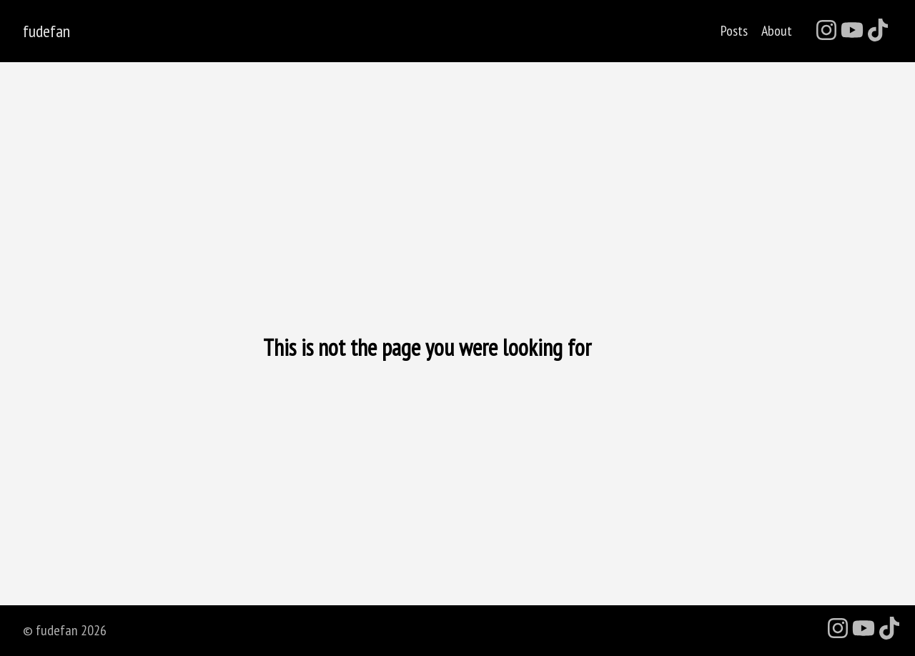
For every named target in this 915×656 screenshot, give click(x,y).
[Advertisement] (457, 219)
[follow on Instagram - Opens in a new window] (826, 31)
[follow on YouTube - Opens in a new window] (852, 31)
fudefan (46, 31)
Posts (734, 30)
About (776, 30)
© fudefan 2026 (65, 630)
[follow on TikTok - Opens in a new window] (877, 31)
